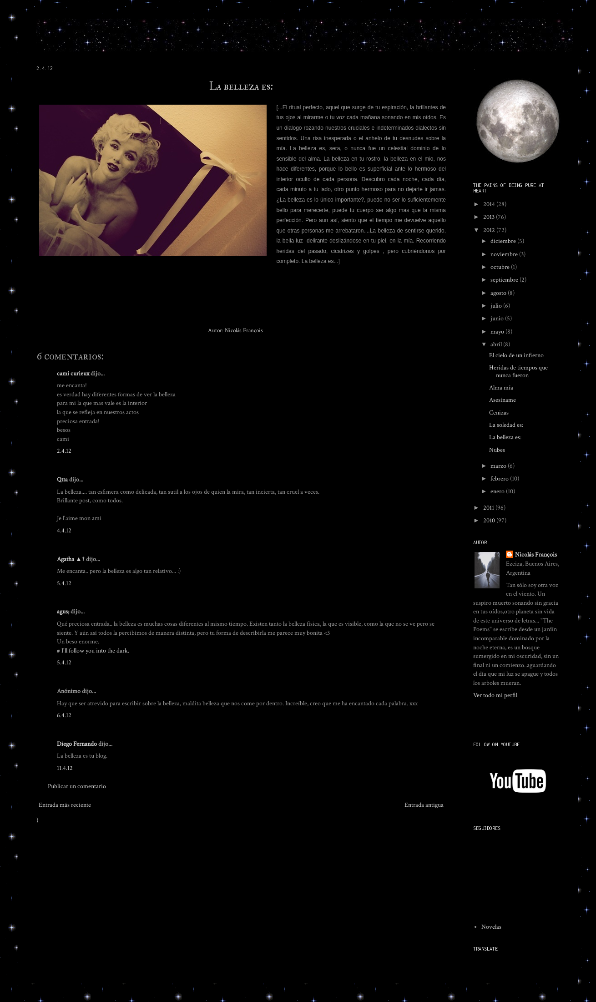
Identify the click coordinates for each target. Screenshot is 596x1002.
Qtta (62, 480)
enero (498, 491)
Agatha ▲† (71, 559)
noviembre (504, 254)
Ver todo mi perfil (495, 695)
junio (497, 318)
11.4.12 (65, 768)
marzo (499, 466)
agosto (499, 293)
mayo (497, 332)
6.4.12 (64, 715)
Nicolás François (536, 555)
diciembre (503, 241)
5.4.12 (64, 583)
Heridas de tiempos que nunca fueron (518, 372)
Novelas (491, 927)
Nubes (497, 450)
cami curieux (73, 373)
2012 (489, 230)
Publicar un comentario (77, 786)
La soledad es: (506, 425)
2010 (489, 520)
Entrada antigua (424, 805)
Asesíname (502, 400)
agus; (63, 611)
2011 (489, 508)
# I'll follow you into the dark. (93, 651)
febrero (500, 479)
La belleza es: (241, 86)
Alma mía (501, 388)
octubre (500, 267)
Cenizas (499, 413)
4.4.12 (64, 530)
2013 (489, 217)
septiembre (505, 280)
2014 (489, 204)
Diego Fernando (77, 744)
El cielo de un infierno (516, 355)
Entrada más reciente (65, 805)
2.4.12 (64, 451)
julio (496, 306)
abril (496, 344)
